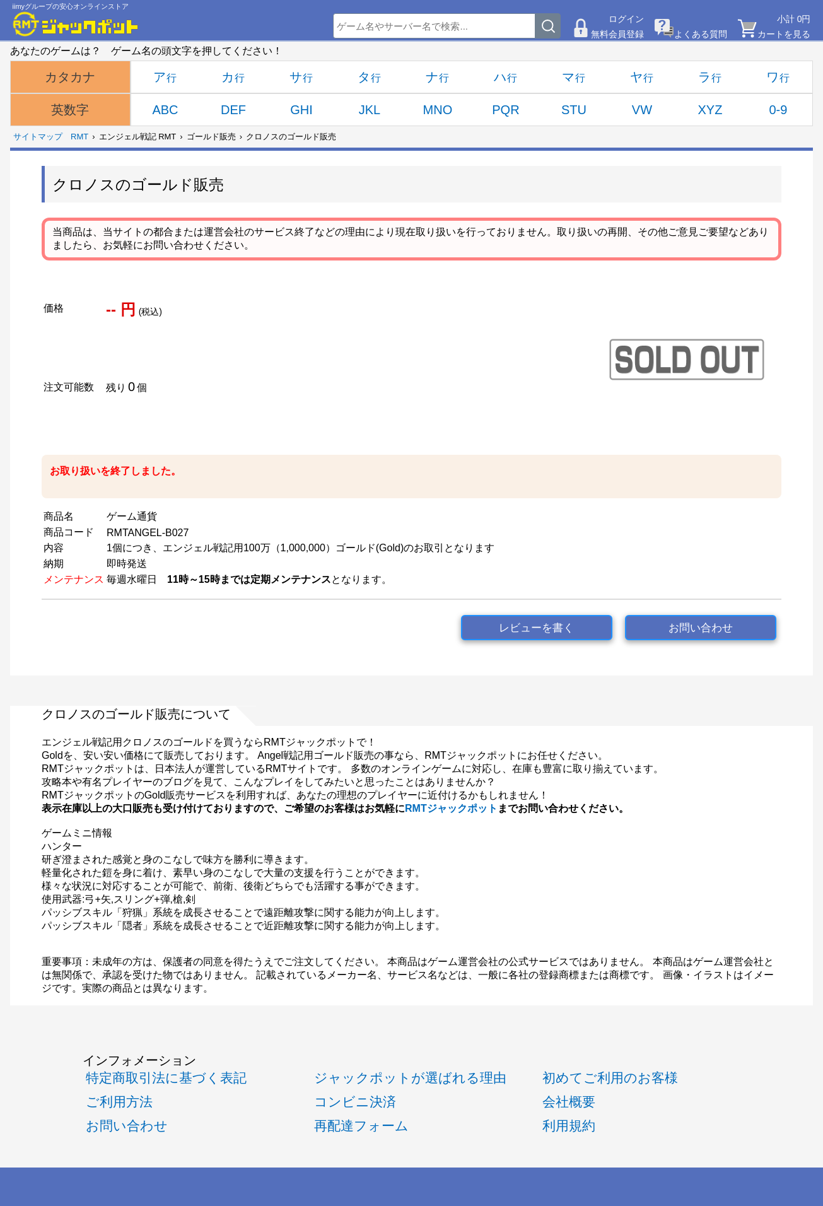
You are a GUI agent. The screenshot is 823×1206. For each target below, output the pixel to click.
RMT (79, 136)
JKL (369, 110)
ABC (165, 110)
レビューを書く (536, 628)
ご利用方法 (119, 1101)
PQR (505, 110)
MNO (438, 110)
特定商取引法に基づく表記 (166, 1077)
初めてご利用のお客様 (610, 1077)
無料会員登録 (617, 34)
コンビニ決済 (355, 1101)
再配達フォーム (361, 1125)
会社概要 (568, 1101)
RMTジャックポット (451, 808)
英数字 (70, 110)
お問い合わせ (700, 628)
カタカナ (70, 77)
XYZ (710, 110)
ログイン (626, 19)
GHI (301, 110)
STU (574, 110)
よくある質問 (700, 34)
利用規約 (568, 1125)
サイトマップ (37, 136)
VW (642, 110)
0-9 (778, 110)
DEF (233, 110)
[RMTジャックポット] (76, 24)
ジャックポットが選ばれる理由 (410, 1077)
